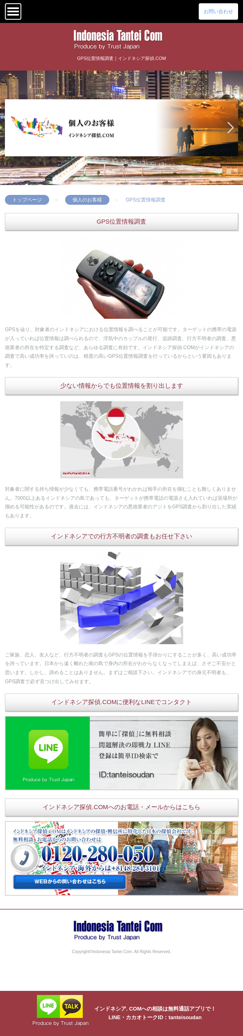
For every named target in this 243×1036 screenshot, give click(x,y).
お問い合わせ (218, 11)
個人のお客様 (87, 200)
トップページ (27, 200)
